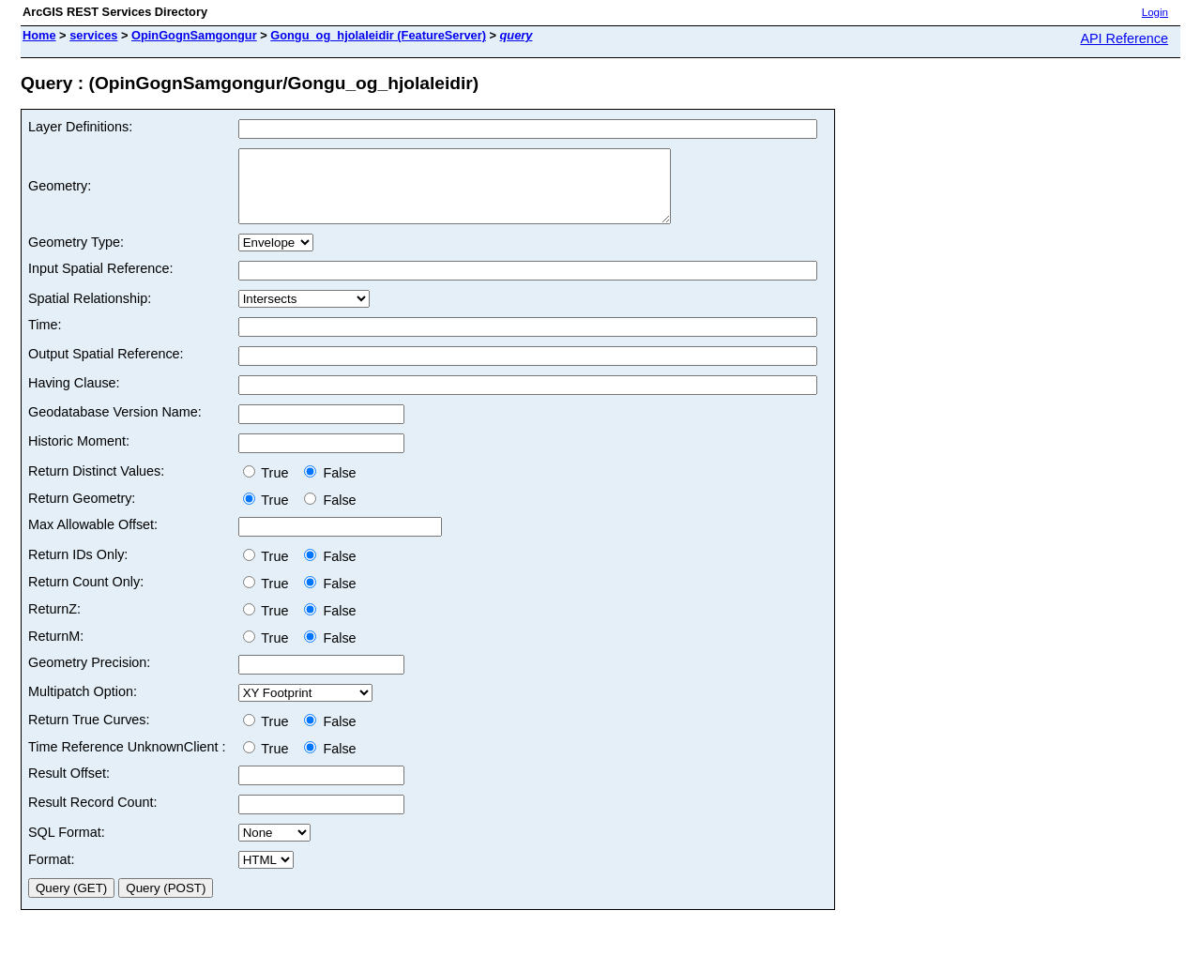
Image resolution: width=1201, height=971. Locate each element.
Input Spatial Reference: (100, 282)
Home (39, 35)
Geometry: (59, 193)
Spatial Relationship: (89, 312)
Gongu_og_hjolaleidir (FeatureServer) (378, 35)
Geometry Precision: (89, 676)
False (330, 486)
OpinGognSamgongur (194, 35)
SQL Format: (66, 846)
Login (1155, 12)
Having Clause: (74, 396)
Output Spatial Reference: (106, 367)
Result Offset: (69, 787)
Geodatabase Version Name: (115, 425)
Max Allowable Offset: (93, 538)
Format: (51, 873)
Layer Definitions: (80, 126)
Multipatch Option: (82, 705)
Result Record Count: (93, 816)
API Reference (1124, 38)
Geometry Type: (76, 256)
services (93, 35)
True (269, 486)
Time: (44, 338)
